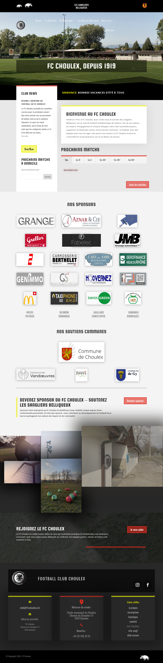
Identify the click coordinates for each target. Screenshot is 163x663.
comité (133, 621)
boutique (133, 617)
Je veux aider (137, 529)
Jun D (78, 159)
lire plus (24, 136)
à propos (133, 608)
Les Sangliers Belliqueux (88, 20)
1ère (66, 159)
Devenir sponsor (135, 401)
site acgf (133, 631)
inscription (133, 612)
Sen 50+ (131, 159)
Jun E (90, 159)
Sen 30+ (103, 159)
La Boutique (109, 30)
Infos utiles (107, 20)
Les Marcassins (65, 20)
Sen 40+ (117, 159)
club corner (133, 635)
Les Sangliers (50, 20)
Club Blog (29, 149)
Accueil (39, 20)
